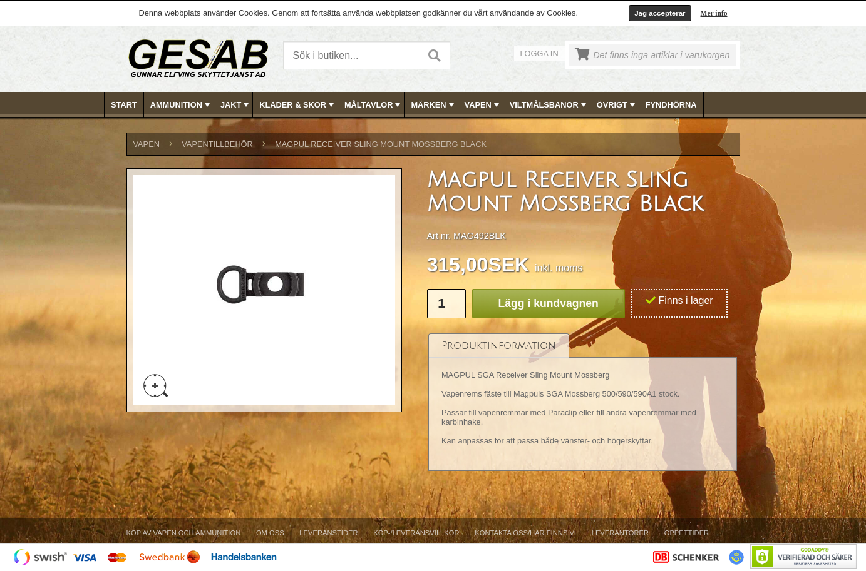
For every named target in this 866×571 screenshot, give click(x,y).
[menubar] (433, 105)
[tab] (498, 345)
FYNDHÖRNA (671, 104)
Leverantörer (620, 533)
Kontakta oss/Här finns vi (525, 533)
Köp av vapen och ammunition (183, 533)
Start (124, 104)
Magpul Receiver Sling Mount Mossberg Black (381, 144)
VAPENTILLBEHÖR (217, 144)
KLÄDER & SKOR (297, 105)
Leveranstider (328, 533)
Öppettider (686, 533)
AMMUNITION (181, 105)
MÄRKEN (433, 105)
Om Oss (270, 533)
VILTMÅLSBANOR (549, 105)
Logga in (539, 53)
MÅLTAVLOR (373, 105)
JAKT (235, 105)
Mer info (714, 13)
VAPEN (483, 105)
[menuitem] (124, 105)
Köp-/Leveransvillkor (416, 533)
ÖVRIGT (617, 105)
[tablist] (583, 403)
